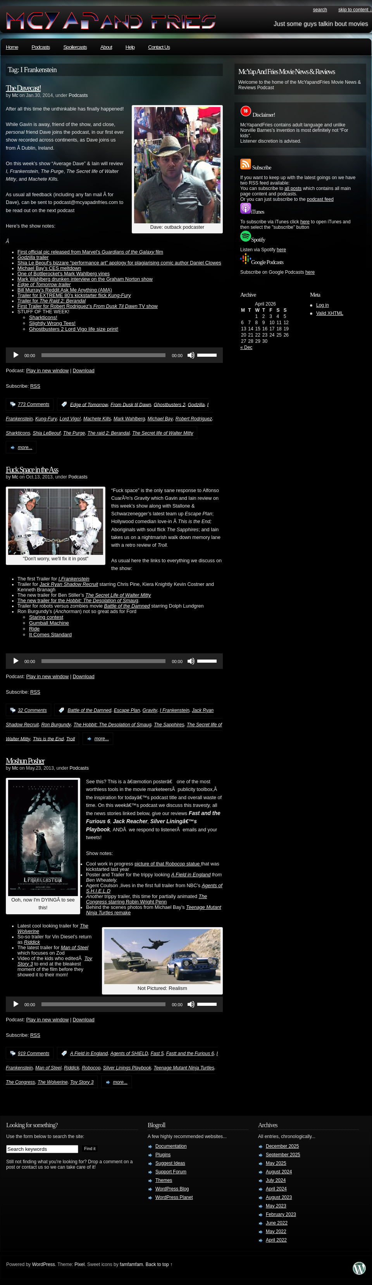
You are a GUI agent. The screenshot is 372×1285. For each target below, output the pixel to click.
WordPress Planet (174, 1197)
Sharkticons (18, 433)
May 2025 (276, 1163)
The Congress (20, 1082)
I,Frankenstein (74, 579)
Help (130, 47)
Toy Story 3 (81, 1082)
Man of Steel (74, 947)
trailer (33, 257)
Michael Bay (160, 418)
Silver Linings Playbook (127, 1068)
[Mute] (191, 355)
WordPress (43, 1264)
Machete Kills (97, 418)
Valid (329, 313)
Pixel (79, 1264)
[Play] (16, 355)
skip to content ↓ (355, 9)
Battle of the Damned (127, 606)
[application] (114, 355)
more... (25, 447)
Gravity (150, 710)
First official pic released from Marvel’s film (90, 252)
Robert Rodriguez (194, 418)
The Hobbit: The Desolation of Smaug (113, 724)
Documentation (171, 1146)
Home (12, 47)
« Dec (246, 347)
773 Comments (33, 404)
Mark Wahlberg (129, 418)
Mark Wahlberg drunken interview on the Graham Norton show (85, 279)
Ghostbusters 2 (169, 404)
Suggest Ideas (170, 1163)
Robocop (91, 1068)
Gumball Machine (49, 623)
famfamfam (131, 1264)
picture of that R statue (167, 864)
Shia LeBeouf (46, 433)
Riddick (71, 1068)
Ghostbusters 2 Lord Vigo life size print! (73, 329)
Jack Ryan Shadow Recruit (69, 584)
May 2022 (276, 1231)
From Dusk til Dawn (130, 404)
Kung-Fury (46, 418)
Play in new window (47, 370)
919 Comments (33, 1053)
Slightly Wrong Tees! (52, 323)
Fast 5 (157, 1053)
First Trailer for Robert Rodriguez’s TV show (87, 306)
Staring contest (46, 617)
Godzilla (196, 404)
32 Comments (32, 710)
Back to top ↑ (159, 1264)
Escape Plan (127, 710)
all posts (292, 188)
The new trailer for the (77, 600)
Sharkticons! (43, 317)
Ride (34, 629)
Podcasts (41, 47)
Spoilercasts (75, 47)
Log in (322, 305)
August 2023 (279, 1197)
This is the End (48, 738)
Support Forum (170, 1171)
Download (84, 370)
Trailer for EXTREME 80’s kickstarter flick (74, 295)
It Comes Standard (50, 634)
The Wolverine (52, 1082)
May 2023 (276, 1206)
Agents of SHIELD (129, 1053)
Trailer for (51, 301)
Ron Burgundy (56, 724)
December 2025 (282, 1146)
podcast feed (320, 199)
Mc (15, 95)
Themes (163, 1180)
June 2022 (277, 1223)
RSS (35, 386)
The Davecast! (23, 88)
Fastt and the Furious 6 (190, 1053)
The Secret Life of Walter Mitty (118, 595)
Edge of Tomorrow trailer (44, 284)
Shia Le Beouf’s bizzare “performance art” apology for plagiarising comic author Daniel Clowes (119, 263)
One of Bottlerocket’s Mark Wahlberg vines (63, 273)
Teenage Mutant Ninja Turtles (184, 1068)
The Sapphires (169, 724)
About (106, 47)
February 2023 (281, 1214)
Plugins (162, 1154)
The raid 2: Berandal (109, 433)
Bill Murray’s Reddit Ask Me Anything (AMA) (64, 290)
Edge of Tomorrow (89, 404)
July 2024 (276, 1180)
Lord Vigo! (70, 418)
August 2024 (279, 1171)
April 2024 (276, 1189)
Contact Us (159, 47)
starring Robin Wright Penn (146, 899)
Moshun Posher (25, 760)
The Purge (74, 433)
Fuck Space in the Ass (32, 469)
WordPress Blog (172, 1189)
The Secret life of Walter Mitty (162, 433)
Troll (70, 738)
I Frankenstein (174, 710)
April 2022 (276, 1240)
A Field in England (191, 874)
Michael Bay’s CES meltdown (49, 268)
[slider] (103, 355)
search (320, 9)
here (305, 222)
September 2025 (283, 1154)
